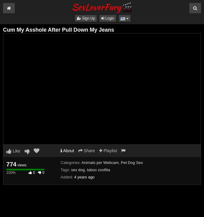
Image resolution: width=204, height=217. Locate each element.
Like (13, 151)
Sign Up (86, 18)
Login (107, 18)
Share (86, 150)
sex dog (78, 170)
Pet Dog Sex (132, 162)
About (67, 150)
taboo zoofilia (98, 170)
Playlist (108, 150)
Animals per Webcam (99, 162)
